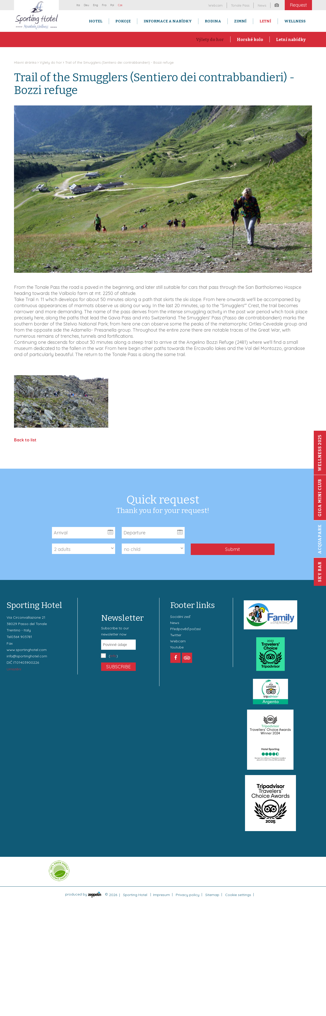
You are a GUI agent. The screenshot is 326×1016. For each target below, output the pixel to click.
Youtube (177, 647)
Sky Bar (319, 572)
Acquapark (319, 539)
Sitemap (212, 894)
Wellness (295, 21)
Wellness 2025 (319, 453)
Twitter (175, 635)
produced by (83, 894)
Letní (265, 21)
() (113, 656)
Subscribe (118, 667)
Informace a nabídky (168, 21)
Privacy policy (187, 894)
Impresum (161, 894)
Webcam (178, 641)
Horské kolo (250, 39)
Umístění (14, 669)
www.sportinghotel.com (27, 649)
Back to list (25, 439)
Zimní (240, 21)
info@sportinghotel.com (27, 656)
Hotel (95, 21)
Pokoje (123, 21)
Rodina (213, 21)
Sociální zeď (180, 616)
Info (113, 656)
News (174, 622)
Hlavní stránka (25, 62)
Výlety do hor (210, 39)
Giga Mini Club (319, 498)
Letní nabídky (291, 39)
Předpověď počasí (185, 629)
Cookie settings (238, 894)
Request (298, 5)
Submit (232, 549)
